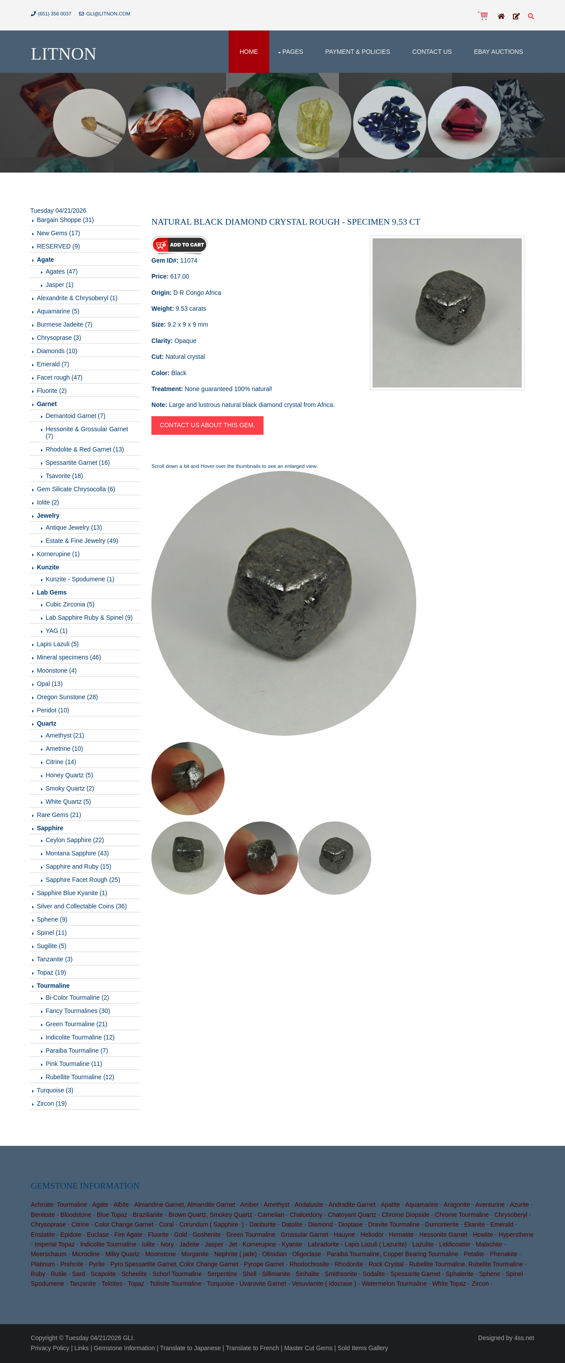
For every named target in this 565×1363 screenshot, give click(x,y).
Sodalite (374, 1275)
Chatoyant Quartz (352, 1216)
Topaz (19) (52, 973)
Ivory (167, 1245)
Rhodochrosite (309, 1265)
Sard (78, 1275)
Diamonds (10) (58, 351)
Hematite (401, 1235)
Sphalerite (460, 1275)
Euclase (98, 1235)
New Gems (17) (59, 233)
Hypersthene (516, 1235)
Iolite (148, 1245)
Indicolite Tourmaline (108, 1245)
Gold (181, 1235)
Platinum (43, 1265)
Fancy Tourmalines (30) (78, 1011)
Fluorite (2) (53, 391)
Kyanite (292, 1245)
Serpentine (222, 1275)
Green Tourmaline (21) (77, 1024)
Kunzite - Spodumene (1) (80, 580)
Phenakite (503, 1255)
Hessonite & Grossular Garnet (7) (87, 433)
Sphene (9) (53, 920)
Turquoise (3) (56, 1091)
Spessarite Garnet (416, 1275)
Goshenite (207, 1235)
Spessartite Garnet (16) (78, 463)
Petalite (474, 1255)
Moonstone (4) (57, 671)
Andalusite (308, 1205)
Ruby (38, 1275)
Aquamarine (422, 1205)
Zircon (480, 1285)
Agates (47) (62, 272)
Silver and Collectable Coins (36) (83, 907)
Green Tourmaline (250, 1235)
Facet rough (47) (60, 378)
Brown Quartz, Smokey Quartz (210, 1216)
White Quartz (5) (69, 802)
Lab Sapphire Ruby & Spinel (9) (89, 618)
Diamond (320, 1225)
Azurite (519, 1205)
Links (82, 1348)
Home (249, 51)
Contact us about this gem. (208, 425)
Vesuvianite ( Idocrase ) (324, 1285)
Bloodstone (75, 1216)
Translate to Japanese (190, 1348)
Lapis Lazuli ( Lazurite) (376, 1245)
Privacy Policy (50, 1348)
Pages (292, 51)
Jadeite (189, 1245)
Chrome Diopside (405, 1216)
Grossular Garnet (304, 1235)
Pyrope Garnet (264, 1265)
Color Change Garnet (124, 1225)
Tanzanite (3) (55, 960)
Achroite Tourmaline (59, 1205)
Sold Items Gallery (363, 1348)
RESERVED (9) (59, 247)
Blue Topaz (112, 1216)
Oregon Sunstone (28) (68, 697)
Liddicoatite (455, 1245)
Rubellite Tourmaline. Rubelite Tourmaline (466, 1265)
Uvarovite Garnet (263, 1285)
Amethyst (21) (65, 736)
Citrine (80, 1225)
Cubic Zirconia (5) (70, 605)
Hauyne (344, 1235)
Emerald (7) (54, 365)
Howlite (483, 1235)
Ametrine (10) (65, 749)
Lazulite (422, 1245)
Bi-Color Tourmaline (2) (78, 998)
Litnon (64, 54)
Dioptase (351, 1225)
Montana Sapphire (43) (77, 854)
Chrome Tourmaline (462, 1216)
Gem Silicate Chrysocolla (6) (77, 489)
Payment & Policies (357, 51)
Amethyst (276, 1205)
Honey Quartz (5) (70, 775)
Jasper (214, 1245)
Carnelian (271, 1216)
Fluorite (158, 1235)
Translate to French (252, 1348)
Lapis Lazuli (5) (58, 644)
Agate (100, 1205)
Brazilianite (148, 1216)
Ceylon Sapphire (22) (75, 840)
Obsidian (275, 1255)
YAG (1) (57, 631)
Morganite (195, 1255)
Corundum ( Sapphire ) (211, 1225)
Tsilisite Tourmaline (175, 1285)
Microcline (86, 1255)
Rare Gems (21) (60, 815)
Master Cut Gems (308, 1348)
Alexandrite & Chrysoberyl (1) (78, 298)
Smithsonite (341, 1275)
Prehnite (71, 1265)
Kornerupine (259, 1245)
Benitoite (43, 1216)
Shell (249, 1275)
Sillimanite (276, 1275)
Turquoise (220, 1285)
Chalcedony (306, 1216)
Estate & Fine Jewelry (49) (82, 541)
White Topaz (449, 1285)
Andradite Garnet (352, 1205)
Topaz (136, 1285)
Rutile (59, 1275)
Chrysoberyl (510, 1216)
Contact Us (432, 51)
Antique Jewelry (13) (74, 528)
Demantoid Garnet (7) (76, 416)
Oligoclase (306, 1255)
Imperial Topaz (55, 1245)
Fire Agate (128, 1235)
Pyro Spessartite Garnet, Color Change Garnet (174, 1265)
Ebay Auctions (498, 51)
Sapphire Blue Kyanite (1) (73, 893)
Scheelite (134, 1275)
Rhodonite (349, 1265)
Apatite (390, 1205)
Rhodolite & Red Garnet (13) (85, 450)
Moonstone (160, 1255)
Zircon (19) (53, 1104)
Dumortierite (442, 1225)
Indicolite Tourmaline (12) (80, 1038)
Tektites (112, 1285)
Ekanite (474, 1225)
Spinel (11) (53, 933)
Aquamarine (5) (59, 312)
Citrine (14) (61, 762)
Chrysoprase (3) (60, 338)
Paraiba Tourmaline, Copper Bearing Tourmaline (392, 1255)
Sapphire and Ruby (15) (79, 867)
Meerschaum (49, 1255)
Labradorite (323, 1245)
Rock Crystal (386, 1265)
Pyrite (97, 1265)
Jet (233, 1245)
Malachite (489, 1245)
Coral (166, 1225)
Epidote (70, 1235)
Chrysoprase (48, 1225)
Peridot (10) (54, 711)
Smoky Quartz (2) (70, 789)
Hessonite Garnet (443, 1235)
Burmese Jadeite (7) (65, 325)
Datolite (292, 1225)
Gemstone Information (124, 1348)
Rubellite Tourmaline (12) (80, 1077)
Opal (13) (50, 684)
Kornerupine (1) (59, 554)
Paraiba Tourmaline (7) (77, 1051)
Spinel (514, 1275)
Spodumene (47, 1285)
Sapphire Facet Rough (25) (83, 880)
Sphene (489, 1275)
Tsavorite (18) (65, 476)
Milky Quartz (122, 1255)
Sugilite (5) (52, 946)
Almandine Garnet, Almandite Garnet (184, 1205)
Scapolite (103, 1275)
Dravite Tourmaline (393, 1225)
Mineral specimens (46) (70, 658)
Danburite (262, 1225)
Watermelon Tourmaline (394, 1285)
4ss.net (524, 1339)
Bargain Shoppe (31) (66, 220)
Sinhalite (308, 1275)
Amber (249, 1205)
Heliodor (372, 1235)
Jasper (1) (60, 285)
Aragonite (457, 1205)
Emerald (501, 1225)
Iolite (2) (49, 503)
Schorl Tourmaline (177, 1275)
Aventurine (490, 1205)
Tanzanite (83, 1285)
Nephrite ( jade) (236, 1255)
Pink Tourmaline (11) (74, 1064)
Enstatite (43, 1235)
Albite (121, 1205)
